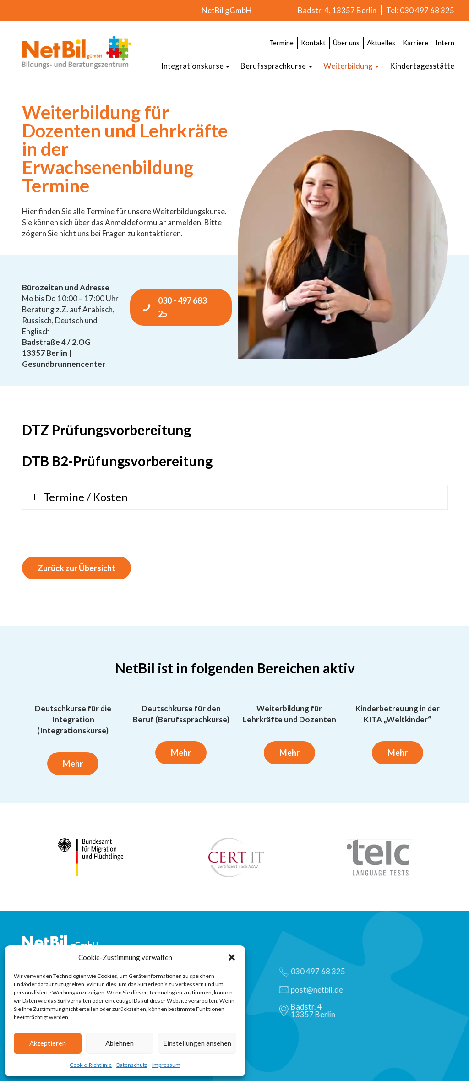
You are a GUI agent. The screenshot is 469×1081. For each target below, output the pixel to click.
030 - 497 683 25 (174, 307)
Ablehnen (119, 1043)
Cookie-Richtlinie (91, 1064)
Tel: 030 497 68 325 (420, 10)
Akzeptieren (47, 1043)
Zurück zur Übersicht (76, 568)
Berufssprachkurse (273, 66)
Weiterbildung (348, 66)
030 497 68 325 (316, 971)
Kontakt (313, 42)
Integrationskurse (192, 66)
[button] (231, 957)
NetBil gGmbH (227, 10)
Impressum (166, 1064)
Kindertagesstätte (422, 66)
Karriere (415, 42)
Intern (445, 42)
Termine (281, 42)
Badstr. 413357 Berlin (311, 1010)
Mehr (73, 764)
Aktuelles (381, 42)
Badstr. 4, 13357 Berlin (337, 10)
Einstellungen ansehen (197, 1043)
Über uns (346, 42)
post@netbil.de (315, 989)
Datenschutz (131, 1064)
